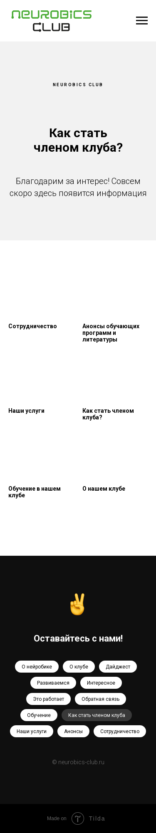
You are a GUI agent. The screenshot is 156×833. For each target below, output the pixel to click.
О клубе (78, 667)
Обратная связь (100, 699)
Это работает (48, 699)
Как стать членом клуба (96, 715)
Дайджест (118, 667)
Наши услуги (32, 731)
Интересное (101, 683)
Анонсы (73, 731)
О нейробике (37, 667)
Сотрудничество (119, 731)
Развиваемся (53, 683)
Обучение (39, 715)
